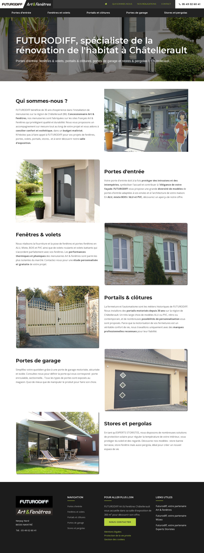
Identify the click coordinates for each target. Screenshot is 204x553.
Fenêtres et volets (59, 12)
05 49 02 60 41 (191, 4)
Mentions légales (112, 531)
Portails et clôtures (98, 12)
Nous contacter (120, 522)
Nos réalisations (146, 4)
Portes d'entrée (21, 12)
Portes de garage (137, 12)
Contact (166, 4)
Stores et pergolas (175, 12)
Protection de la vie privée (117, 535)
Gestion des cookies (114, 539)
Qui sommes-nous (122, 4)
